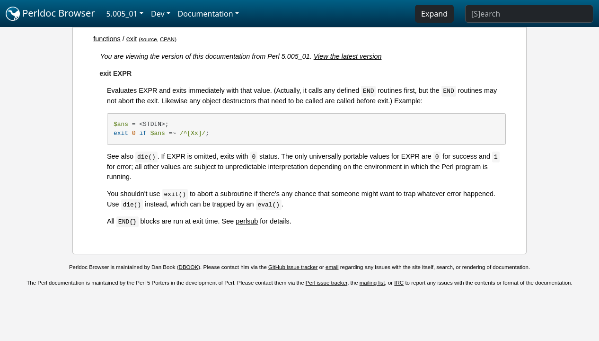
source (149, 39)
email (332, 267)
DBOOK (189, 267)
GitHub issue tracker (292, 267)
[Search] (529, 14)
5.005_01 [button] (122, 14)
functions (107, 39)
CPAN (167, 39)
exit (131, 39)
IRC (399, 283)
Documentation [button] (205, 14)
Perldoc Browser (50, 14)
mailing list (372, 283)
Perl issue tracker (326, 283)
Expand (434, 14)
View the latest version (348, 56)
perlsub (247, 221)
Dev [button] (158, 14)
